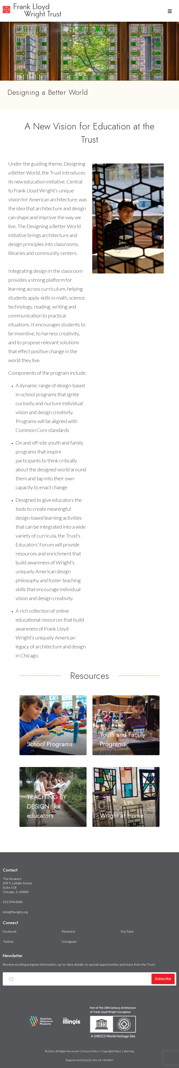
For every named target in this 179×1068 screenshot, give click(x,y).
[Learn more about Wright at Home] (125, 797)
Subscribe (163, 979)
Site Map (129, 1051)
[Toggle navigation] (169, 11)
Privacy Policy (90, 1051)
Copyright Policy (111, 1051)
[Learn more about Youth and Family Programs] (125, 725)
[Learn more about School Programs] (53, 725)
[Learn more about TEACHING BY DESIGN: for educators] (53, 797)
